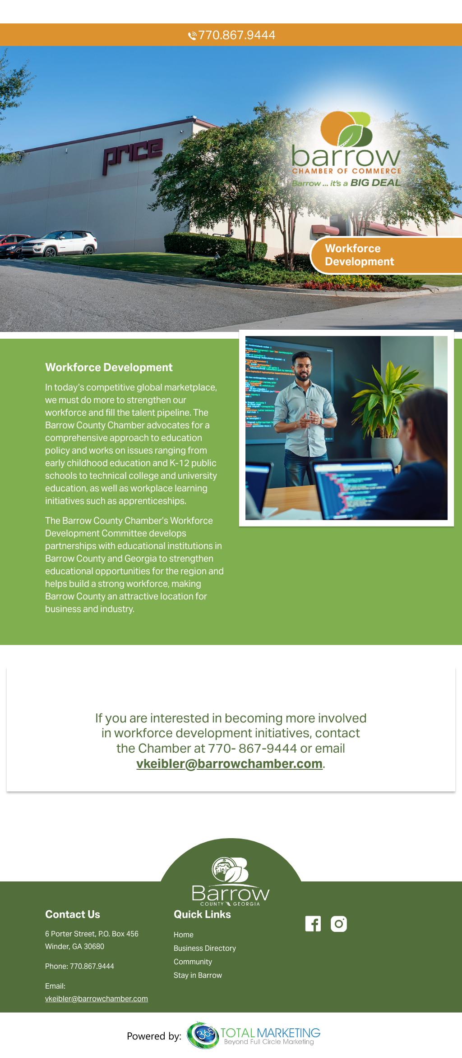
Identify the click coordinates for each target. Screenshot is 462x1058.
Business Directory (205, 948)
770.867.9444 (231, 35)
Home (184, 935)
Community (193, 962)
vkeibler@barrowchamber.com (229, 763)
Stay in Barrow (198, 975)
